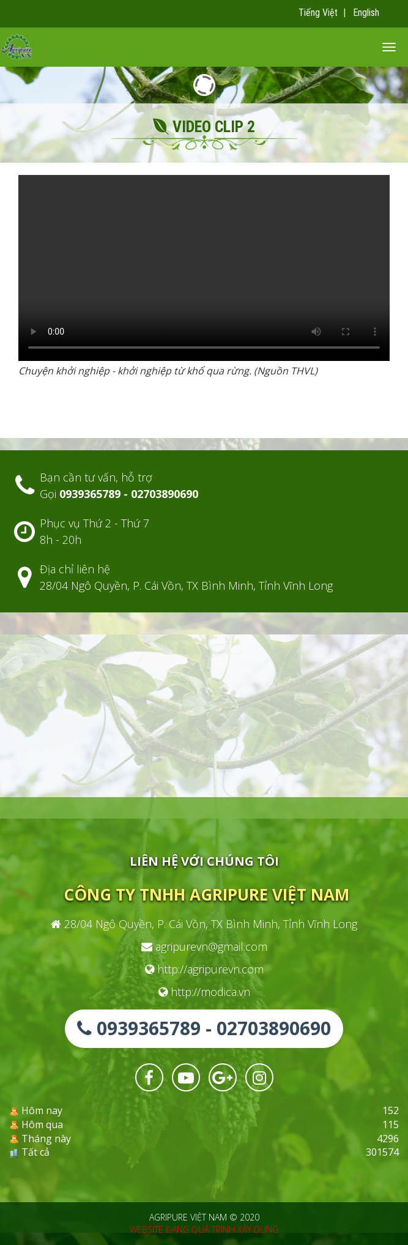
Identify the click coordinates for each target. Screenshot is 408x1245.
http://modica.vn (204, 991)
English (366, 12)
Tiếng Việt (318, 12)
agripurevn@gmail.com (204, 946)
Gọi (119, 493)
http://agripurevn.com (204, 969)
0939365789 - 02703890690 (204, 1028)
